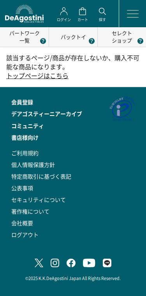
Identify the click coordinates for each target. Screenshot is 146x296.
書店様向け (25, 137)
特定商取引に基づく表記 (41, 176)
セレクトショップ (122, 36)
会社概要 (22, 223)
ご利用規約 (25, 153)
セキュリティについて (38, 199)
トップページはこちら (37, 75)
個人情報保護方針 (33, 164)
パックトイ (73, 36)
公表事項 (22, 188)
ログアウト (25, 234)
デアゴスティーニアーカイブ (46, 113)
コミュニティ (27, 126)
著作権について (30, 211)
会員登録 (22, 102)
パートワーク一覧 (24, 36)
